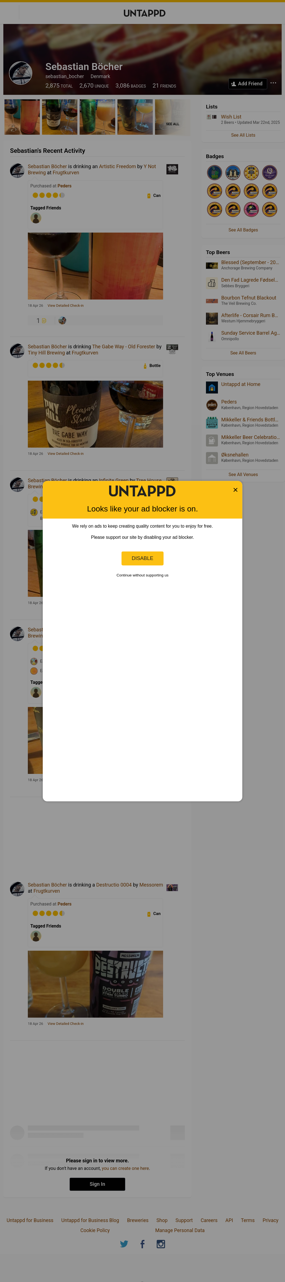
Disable (142, 558)
